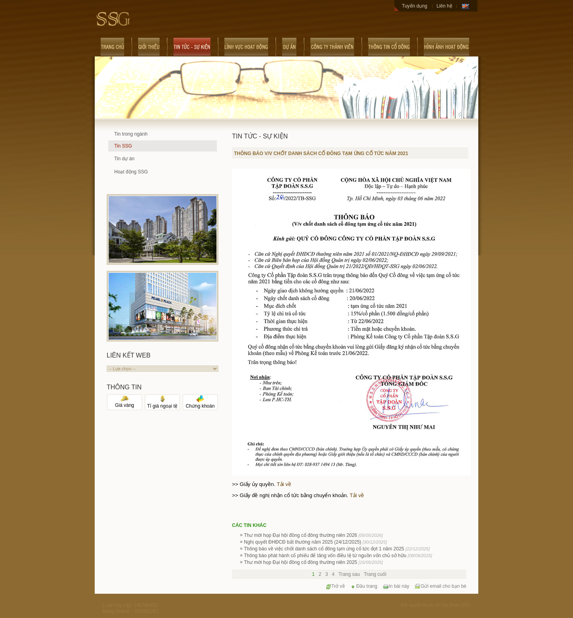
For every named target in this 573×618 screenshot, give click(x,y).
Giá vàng (124, 403)
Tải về (284, 484)
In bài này (396, 586)
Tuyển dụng (414, 6)
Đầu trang (363, 586)
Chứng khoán (200, 403)
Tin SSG (123, 146)
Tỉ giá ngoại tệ (162, 403)
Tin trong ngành (131, 134)
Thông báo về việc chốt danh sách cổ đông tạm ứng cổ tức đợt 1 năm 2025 (337, 549)
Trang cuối (375, 574)
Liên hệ (444, 6)
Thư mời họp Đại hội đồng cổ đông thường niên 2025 (313, 562)
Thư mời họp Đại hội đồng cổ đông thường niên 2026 (313, 535)
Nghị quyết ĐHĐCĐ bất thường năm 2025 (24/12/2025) (315, 542)
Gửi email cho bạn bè (440, 586)
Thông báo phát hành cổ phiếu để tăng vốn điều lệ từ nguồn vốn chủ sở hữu (338, 555)
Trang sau (349, 574)
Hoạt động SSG (131, 172)
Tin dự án (124, 158)
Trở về (335, 586)
